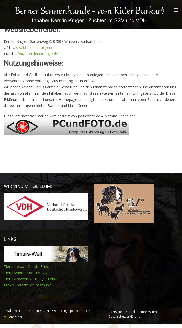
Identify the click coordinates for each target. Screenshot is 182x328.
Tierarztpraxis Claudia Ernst (26, 266)
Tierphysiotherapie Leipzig (25, 272)
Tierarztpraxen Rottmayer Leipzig (31, 278)
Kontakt (131, 312)
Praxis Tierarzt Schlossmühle (28, 285)
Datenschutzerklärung (124, 316)
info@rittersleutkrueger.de (36, 53)
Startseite (115, 312)
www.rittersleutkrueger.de (34, 47)
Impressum (148, 312)
